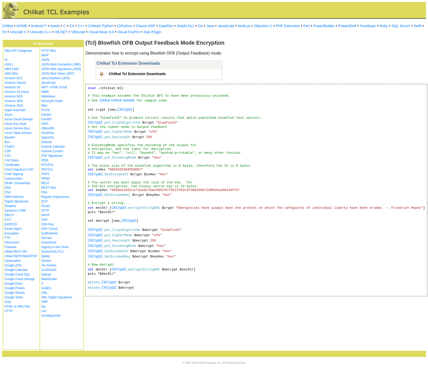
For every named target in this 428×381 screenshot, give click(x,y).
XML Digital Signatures (56, 297)
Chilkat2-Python (100, 26)
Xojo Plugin (152, 32)
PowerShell (347, 26)
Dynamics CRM (15, 210)
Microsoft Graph (52, 101)
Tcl (4, 32)
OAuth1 (46, 114)
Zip (43, 306)
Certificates (12, 165)
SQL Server (400, 26)
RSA (44, 192)
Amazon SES (14, 96)
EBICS (9, 215)
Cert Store (12, 160)
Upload (46, 274)
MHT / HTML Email (54, 87)
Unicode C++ (40, 32)
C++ (81, 26)
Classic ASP (145, 26)
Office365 (47, 128)
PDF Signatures (52, 156)
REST (45, 183)
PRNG (45, 178)
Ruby (384, 26)
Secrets (46, 238)
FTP (7, 238)
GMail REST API (16, 251)
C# (71, 26)
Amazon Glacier (15, 82)
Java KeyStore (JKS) (55, 78)
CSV (8, 156)
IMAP (45, 55)
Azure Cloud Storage (19, 119)
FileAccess (12, 242)
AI (6, 60)
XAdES (46, 288)
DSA (8, 192)
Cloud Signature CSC (19, 169)
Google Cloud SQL (17, 274)
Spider (45, 256)
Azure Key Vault (15, 124)
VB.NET (61, 32)
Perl (306, 26)
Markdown (48, 96)
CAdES (9, 146)
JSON (45, 60)
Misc (44, 105)
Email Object (13, 229)
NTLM (45, 110)
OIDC (45, 124)
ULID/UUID (49, 270)
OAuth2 (46, 119)
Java (210, 26)
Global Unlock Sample (117, 100)
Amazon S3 (12, 87)
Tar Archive (48, 265)
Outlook (46, 142)
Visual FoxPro (129, 32)
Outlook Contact (52, 151)
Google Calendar (16, 270)
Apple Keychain (15, 110)
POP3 (45, 174)
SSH (44, 219)
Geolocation (13, 261)
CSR (8, 151)
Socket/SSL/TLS (52, 251)
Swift (417, 26)
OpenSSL (48, 137)
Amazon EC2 (14, 78)
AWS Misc (12, 73)
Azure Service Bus (17, 128)
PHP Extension (288, 26)
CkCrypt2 (124, 109)
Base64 (10, 137)
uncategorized (50, 315)
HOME (21, 26)
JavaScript (226, 26)
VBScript (78, 32)
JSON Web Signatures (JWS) (61, 69)
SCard (45, 206)
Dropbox (10, 206)
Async (9, 114)
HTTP (8, 311)
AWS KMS (12, 69)
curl (43, 311)
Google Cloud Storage (20, 279)
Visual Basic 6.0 (101, 32)
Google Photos (15, 288)
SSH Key (47, 224)
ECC (8, 219)
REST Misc (49, 187)
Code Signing (14, 174)
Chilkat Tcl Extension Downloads (137, 74)
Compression (14, 178)
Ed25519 (11, 224)
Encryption (12, 233)
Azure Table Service (18, 133)
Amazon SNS (14, 101)
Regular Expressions (55, 197)
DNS (8, 187)
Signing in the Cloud (54, 247)
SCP (44, 201)
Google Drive (13, 283)
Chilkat (7, 26)
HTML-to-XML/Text (17, 306)
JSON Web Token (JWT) (58, 73)
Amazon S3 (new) (17, 92)
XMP (44, 302)
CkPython (124, 26)
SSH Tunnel (49, 229)
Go (200, 26)
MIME (45, 92)
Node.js (244, 26)
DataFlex (166, 26)
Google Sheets (15, 293)
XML (44, 293)
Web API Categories (18, 51)
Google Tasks (14, 297)
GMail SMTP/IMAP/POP (21, 256)
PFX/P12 (47, 165)
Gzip (8, 302)
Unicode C (18, 32)
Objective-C (263, 26)
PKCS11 (47, 169)
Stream (46, 261)
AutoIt (55, 26)
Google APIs (13, 265)
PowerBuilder (323, 26)
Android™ (39, 26)
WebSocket (49, 279)
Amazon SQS (14, 105)
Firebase (10, 247)
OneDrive (47, 133)
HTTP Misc (48, 51)
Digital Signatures (16, 201)
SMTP (45, 215)
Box (7, 142)
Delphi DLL (185, 26)
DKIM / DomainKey (17, 183)
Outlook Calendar (53, 146)
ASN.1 (9, 64)
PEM (44, 160)
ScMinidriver (49, 233)
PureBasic (368, 26)
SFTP (45, 210)
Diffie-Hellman (14, 197)
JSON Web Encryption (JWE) (61, 64)
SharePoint (48, 242)
